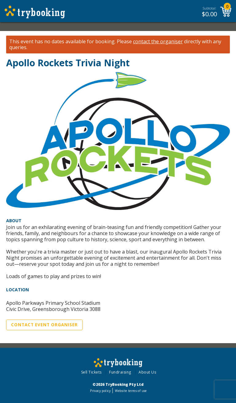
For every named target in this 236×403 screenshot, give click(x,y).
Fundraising (120, 372)
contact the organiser (158, 42)
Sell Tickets (91, 372)
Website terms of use (131, 391)
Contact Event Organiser (44, 324)
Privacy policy (100, 391)
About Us (147, 372)
